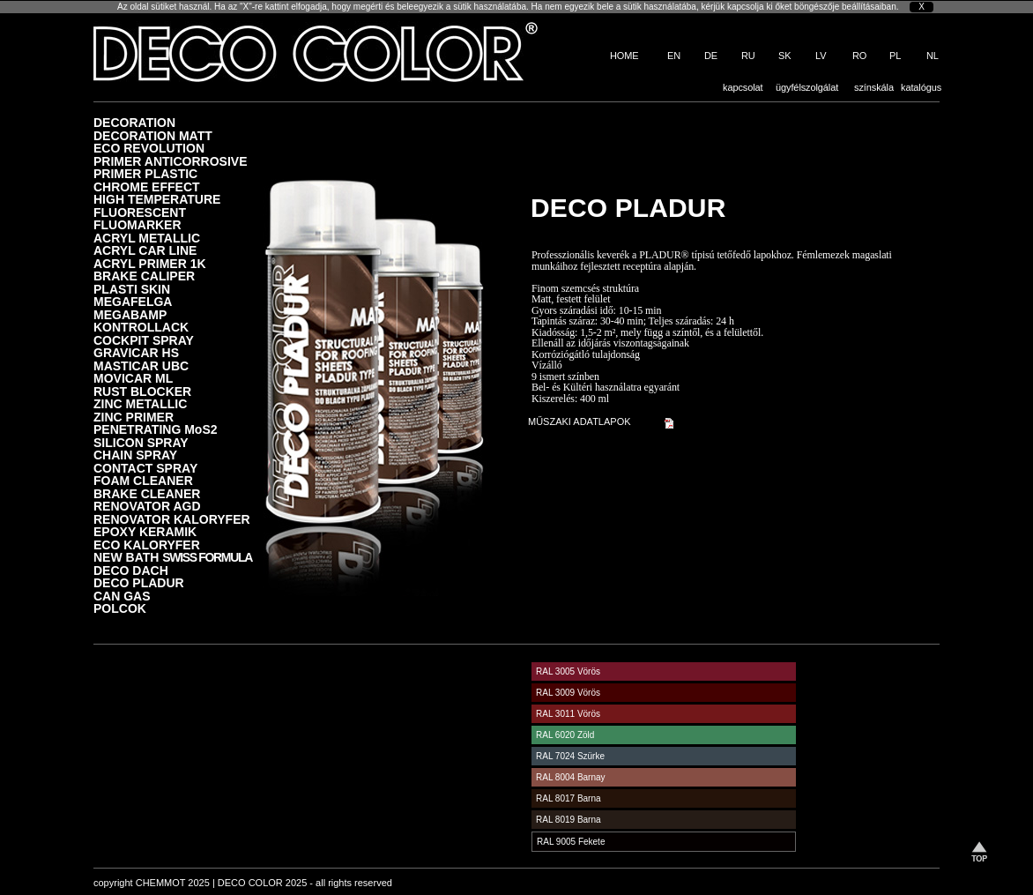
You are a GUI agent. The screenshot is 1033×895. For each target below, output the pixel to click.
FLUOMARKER (137, 224)
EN (673, 55)
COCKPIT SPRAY (143, 340)
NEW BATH (172, 556)
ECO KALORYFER (146, 544)
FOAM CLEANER (143, 480)
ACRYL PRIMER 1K (149, 263)
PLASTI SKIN (131, 288)
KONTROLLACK (141, 326)
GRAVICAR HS (136, 352)
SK (784, 55)
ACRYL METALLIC (146, 237)
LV (820, 55)
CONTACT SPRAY (145, 467)
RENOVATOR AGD (147, 505)
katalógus (921, 87)
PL (895, 55)
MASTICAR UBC (141, 365)
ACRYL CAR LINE (145, 250)
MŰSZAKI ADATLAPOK (579, 421)
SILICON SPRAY (141, 442)
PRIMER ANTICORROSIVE (170, 161)
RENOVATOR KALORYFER (171, 519)
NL (932, 55)
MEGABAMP (130, 314)
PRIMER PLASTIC (145, 173)
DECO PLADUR (138, 582)
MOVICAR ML (133, 377)
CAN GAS (122, 595)
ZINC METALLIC (140, 403)
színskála (874, 87)
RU (748, 55)
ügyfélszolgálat (807, 87)
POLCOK (119, 608)
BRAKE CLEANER (146, 493)
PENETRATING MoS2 (155, 429)
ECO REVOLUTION (148, 147)
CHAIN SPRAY (135, 454)
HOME (624, 55)
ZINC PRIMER (133, 416)
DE (710, 55)
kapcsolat (743, 87)
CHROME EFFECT (146, 186)
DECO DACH (130, 570)
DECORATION (134, 122)
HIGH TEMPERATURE (156, 198)
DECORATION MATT (152, 135)
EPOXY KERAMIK (145, 531)
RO (859, 55)
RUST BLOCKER (142, 391)
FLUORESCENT (139, 212)
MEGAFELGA (132, 301)
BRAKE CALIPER (144, 275)
